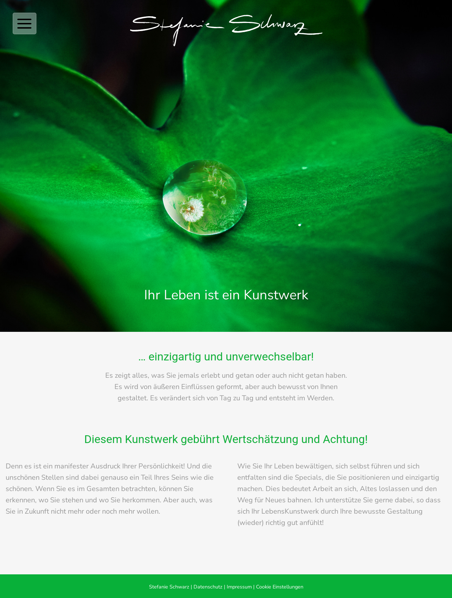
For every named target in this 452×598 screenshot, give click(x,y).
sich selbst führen (363, 466)
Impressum (239, 586)
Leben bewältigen (303, 466)
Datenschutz (208, 586)
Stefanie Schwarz (169, 586)
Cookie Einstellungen (279, 586)
